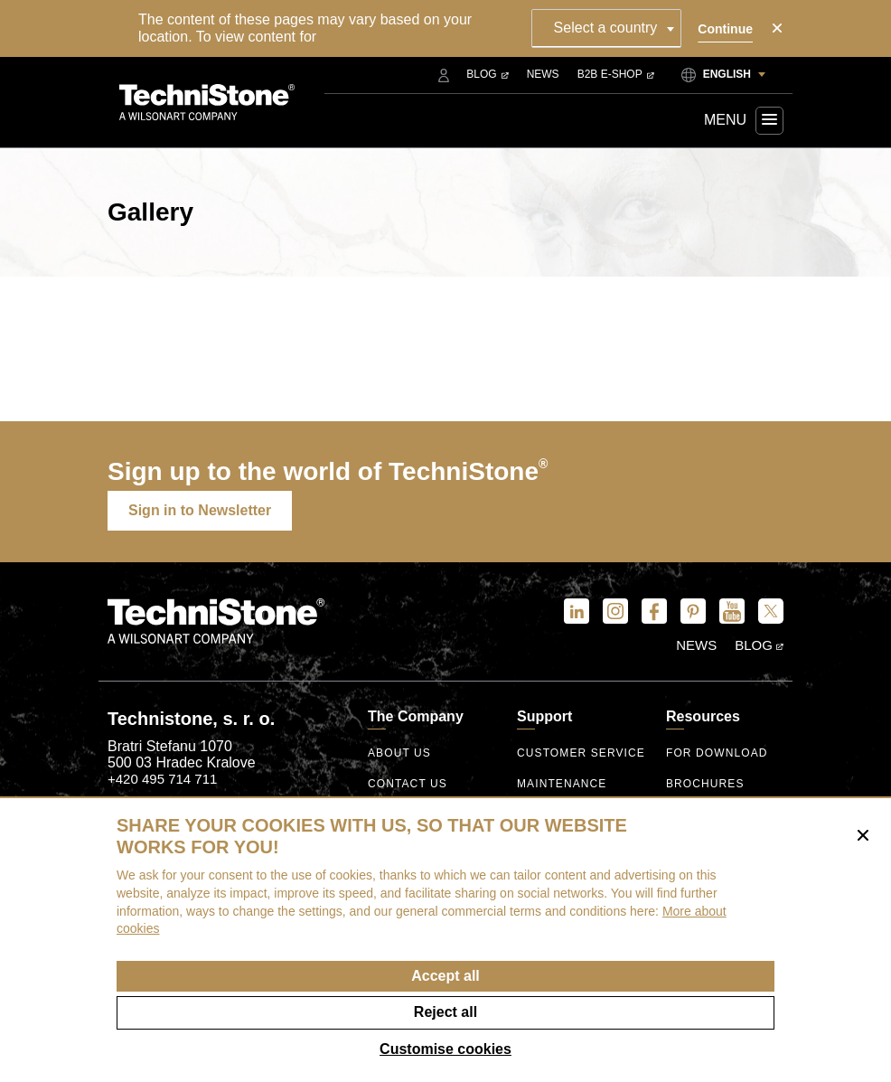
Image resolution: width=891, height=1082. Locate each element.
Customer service (581, 753)
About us (399, 753)
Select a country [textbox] (606, 27)
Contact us (407, 784)
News (543, 74)
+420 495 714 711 (162, 778)
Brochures (705, 784)
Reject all (445, 1012)
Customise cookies (445, 1049)
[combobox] (606, 28)
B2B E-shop (615, 74)
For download (717, 753)
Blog (487, 74)
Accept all (445, 975)
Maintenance (561, 784)
